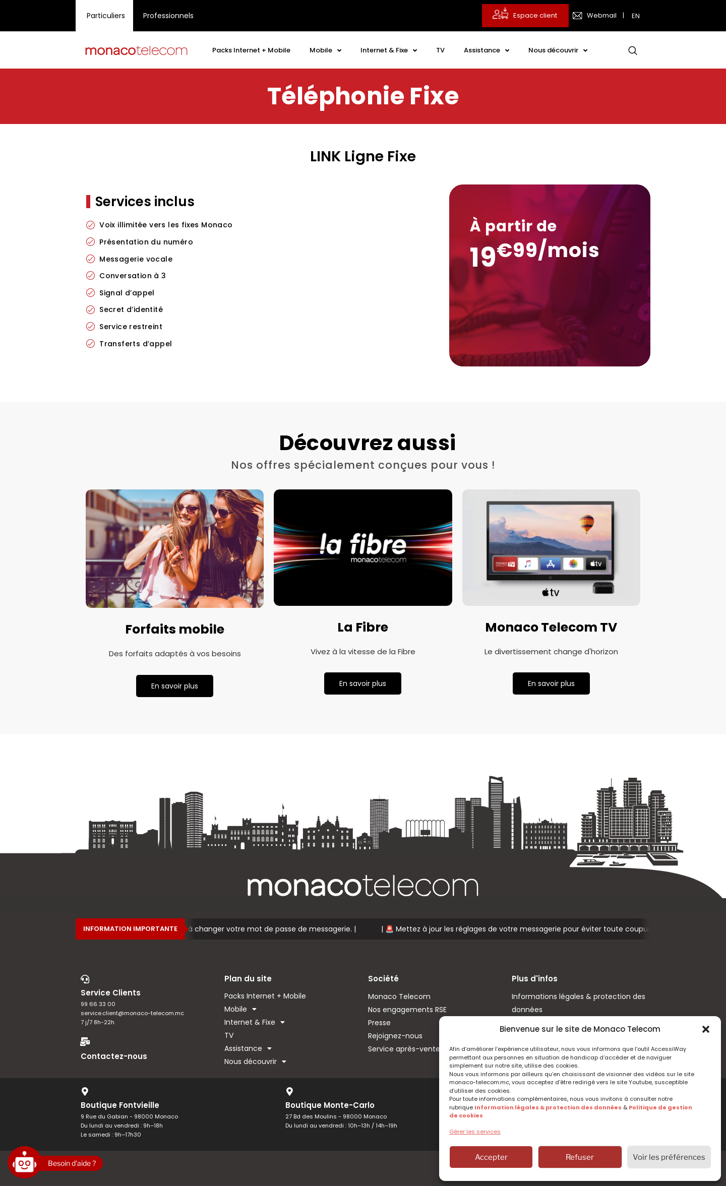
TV (440, 50)
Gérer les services (475, 1132)
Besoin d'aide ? (72, 1163)
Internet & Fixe (388, 50)
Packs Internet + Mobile (251, 50)
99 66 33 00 (98, 1004)
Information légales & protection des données (548, 1107)
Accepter (491, 1157)
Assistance (486, 50)
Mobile (325, 50)
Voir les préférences (669, 1157)
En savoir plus (174, 686)
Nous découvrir (557, 50)
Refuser (580, 1157)
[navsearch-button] (633, 50)
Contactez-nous (114, 1056)
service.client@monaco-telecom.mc (132, 1013)
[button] (706, 1029)
